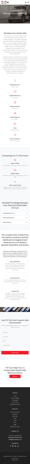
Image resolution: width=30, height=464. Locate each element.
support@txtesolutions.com (15, 437)
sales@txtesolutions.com (15, 439)
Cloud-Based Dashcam (15, 404)
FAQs (15, 422)
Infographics (15, 414)
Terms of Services (15, 458)
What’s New (15, 416)
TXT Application (15, 400)
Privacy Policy (15, 460)
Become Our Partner (15, 412)
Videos (15, 420)
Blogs (15, 424)
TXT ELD (15, 396)
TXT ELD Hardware (15, 398)
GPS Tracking (15, 402)
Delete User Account (15, 426)
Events (15, 418)
